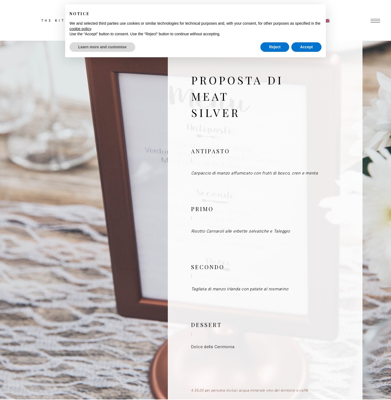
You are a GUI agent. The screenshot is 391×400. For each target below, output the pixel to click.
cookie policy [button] (80, 29)
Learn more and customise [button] (102, 47)
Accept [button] (306, 47)
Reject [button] (274, 47)
